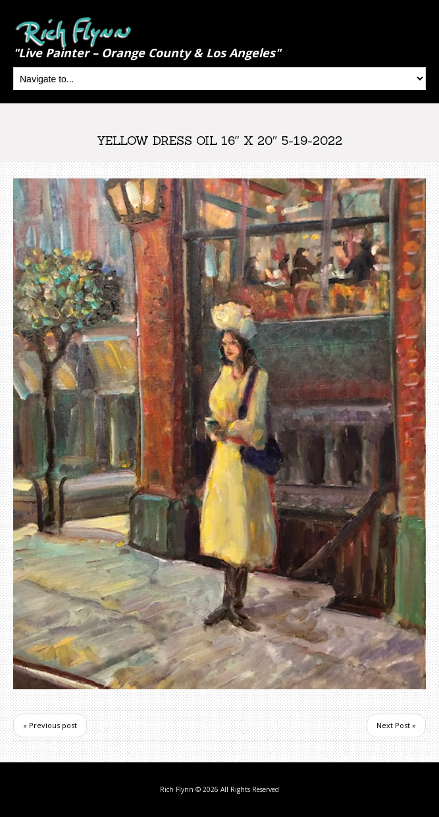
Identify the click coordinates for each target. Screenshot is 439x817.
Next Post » (396, 725)
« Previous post (50, 725)
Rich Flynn (177, 789)
